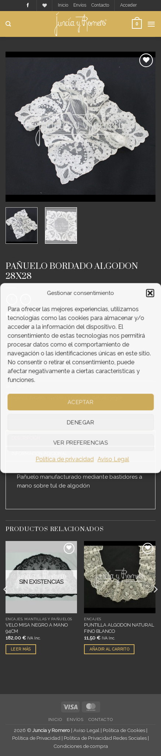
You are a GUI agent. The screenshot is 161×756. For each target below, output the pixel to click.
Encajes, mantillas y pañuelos (67, 250)
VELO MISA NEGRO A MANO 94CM (37, 628)
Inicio (63, 5)
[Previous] (5, 603)
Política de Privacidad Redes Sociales (105, 738)
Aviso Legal (113, 459)
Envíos (79, 5)
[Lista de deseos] (44, 5)
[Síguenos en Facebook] (28, 5)
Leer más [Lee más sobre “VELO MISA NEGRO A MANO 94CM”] (21, 649)
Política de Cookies (124, 730)
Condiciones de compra (80, 746)
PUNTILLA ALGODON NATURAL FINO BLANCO (119, 628)
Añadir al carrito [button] (109, 649)
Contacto (100, 5)
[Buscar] (8, 24)
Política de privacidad (65, 459)
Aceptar (80, 402)
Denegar (80, 422)
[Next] (155, 603)
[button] (150, 293)
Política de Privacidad (36, 738)
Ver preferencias (80, 442)
